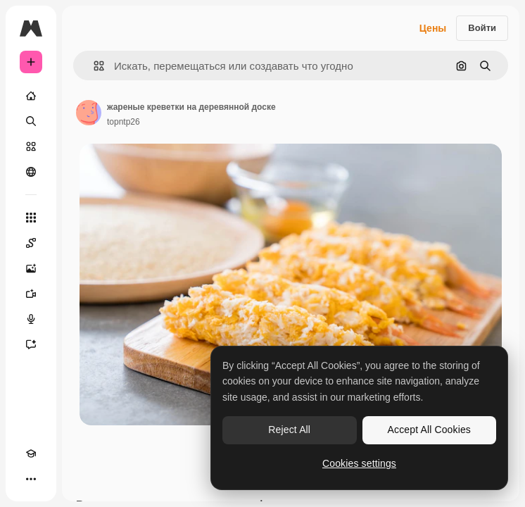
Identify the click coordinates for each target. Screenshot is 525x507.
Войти (482, 28)
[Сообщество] (31, 172)
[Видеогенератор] (31, 293)
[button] (93, 66)
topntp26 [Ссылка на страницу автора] (123, 122)
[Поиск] (31, 121)
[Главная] (31, 95)
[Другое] (31, 479)
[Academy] (31, 453)
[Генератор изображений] (31, 268)
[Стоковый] (31, 146)
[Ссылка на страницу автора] (88, 112)
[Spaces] (31, 243)
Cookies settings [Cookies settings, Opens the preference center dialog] (359, 463)
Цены (433, 28)
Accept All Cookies (429, 429)
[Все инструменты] (31, 217)
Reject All (289, 429)
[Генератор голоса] (31, 319)
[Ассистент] (31, 344)
